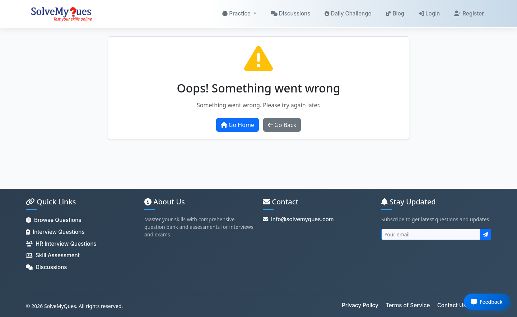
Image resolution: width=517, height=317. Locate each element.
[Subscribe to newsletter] (485, 234)
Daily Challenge (348, 13)
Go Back (282, 125)
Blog (395, 13)
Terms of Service (408, 305)
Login (429, 13)
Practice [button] (237, 13)
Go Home (237, 125)
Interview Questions (55, 231)
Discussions (291, 13)
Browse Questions (53, 220)
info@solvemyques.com (298, 219)
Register (469, 13)
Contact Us (451, 305)
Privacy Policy (360, 305)
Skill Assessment (53, 255)
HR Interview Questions (61, 243)
